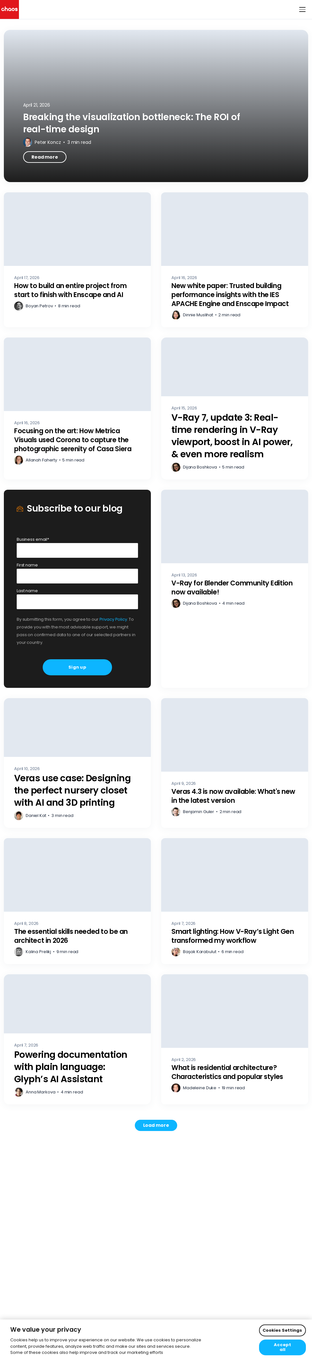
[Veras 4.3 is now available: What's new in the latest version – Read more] (234, 763)
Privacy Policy (113, 619)
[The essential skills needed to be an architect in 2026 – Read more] (77, 901)
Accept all (282, 1347)
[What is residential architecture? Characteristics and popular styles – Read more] (234, 1039)
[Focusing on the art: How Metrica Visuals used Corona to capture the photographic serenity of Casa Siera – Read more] (77, 408)
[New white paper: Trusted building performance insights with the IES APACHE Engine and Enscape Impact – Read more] (234, 259)
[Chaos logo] (9, 9)
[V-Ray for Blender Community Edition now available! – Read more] (234, 589)
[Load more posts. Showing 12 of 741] (156, 1125)
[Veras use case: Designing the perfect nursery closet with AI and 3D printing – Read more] (77, 763)
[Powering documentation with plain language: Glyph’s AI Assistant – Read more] (77, 1039)
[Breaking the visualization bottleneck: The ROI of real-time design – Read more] (156, 106)
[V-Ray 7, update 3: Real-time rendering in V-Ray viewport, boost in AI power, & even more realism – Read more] (234, 408)
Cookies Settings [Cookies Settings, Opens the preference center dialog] (282, 1330)
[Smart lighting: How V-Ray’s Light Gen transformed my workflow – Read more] (234, 901)
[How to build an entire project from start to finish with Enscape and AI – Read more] (77, 259)
